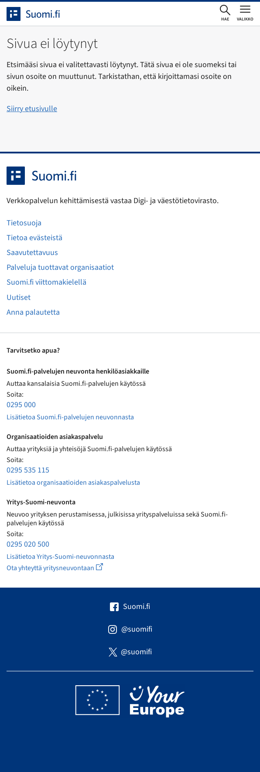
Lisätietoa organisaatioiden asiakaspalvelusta (73, 482)
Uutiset (19, 297)
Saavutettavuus (32, 252)
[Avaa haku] (225, 13)
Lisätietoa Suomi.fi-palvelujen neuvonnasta (70, 417)
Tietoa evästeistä (34, 237)
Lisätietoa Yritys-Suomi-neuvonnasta (60, 556)
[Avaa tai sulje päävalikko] (245, 13)
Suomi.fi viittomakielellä (46, 282)
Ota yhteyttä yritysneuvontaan (65, 567)
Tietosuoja (24, 223)
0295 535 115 (28, 470)
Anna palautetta (33, 312)
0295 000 (21, 404)
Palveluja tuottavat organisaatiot (60, 267)
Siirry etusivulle (32, 108)
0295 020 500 (28, 544)
